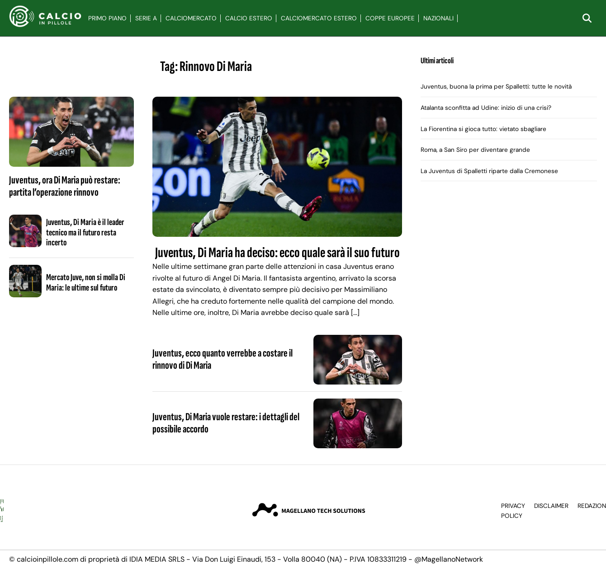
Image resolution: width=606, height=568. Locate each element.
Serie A (146, 18)
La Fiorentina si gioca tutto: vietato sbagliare (483, 129)
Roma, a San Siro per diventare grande (475, 150)
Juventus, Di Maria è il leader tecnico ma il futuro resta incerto (85, 232)
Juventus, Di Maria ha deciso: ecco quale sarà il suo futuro (277, 253)
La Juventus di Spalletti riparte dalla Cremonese (489, 171)
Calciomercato (191, 18)
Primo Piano (107, 18)
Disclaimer (551, 506)
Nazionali (438, 18)
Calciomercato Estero (319, 18)
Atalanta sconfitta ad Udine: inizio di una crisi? (486, 108)
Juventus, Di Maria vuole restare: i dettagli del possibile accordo (225, 422)
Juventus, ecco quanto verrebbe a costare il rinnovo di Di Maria (222, 359)
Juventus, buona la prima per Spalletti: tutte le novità (496, 86)
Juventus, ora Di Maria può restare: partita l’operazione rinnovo (64, 186)
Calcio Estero (248, 18)
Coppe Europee (390, 18)
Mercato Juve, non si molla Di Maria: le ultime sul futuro (85, 282)
